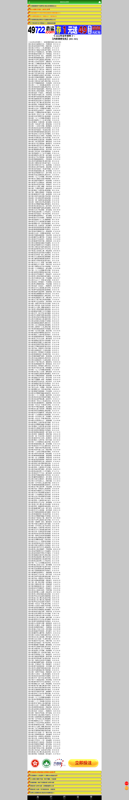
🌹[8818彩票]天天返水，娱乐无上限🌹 (39, 9)
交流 (126, 783)
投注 (126, 788)
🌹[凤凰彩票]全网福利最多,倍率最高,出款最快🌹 (42, 772)
